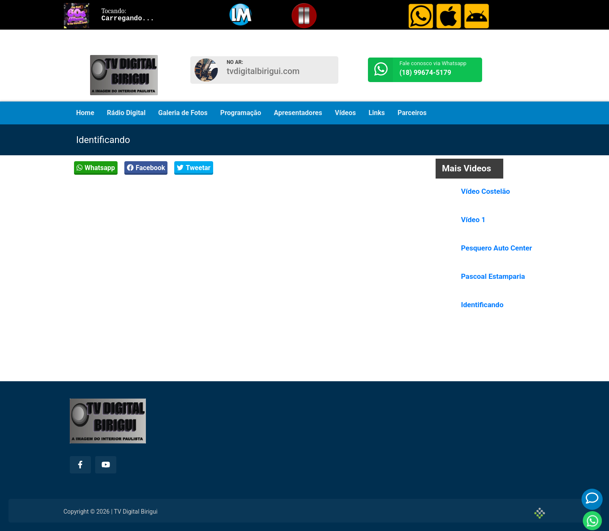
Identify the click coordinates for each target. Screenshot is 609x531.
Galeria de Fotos (183, 113)
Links (376, 113)
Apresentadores (298, 113)
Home (85, 113)
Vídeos (345, 113)
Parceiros (412, 113)
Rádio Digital (126, 113)
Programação (240, 113)
